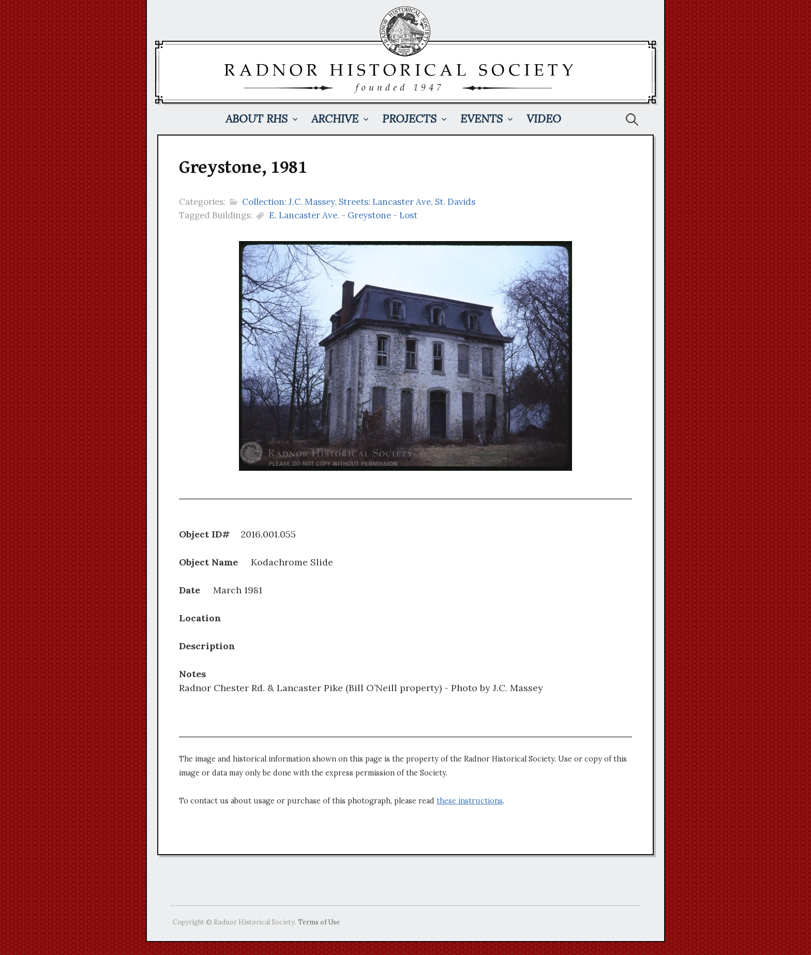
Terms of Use (319, 922)
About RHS (257, 119)
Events (481, 119)
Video (544, 119)
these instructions (470, 800)
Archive (334, 119)
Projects (409, 119)
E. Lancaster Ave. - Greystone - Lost (343, 215)
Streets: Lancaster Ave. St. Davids (407, 201)
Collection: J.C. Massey (288, 201)
